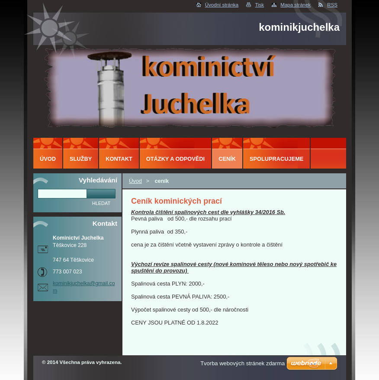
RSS (332, 4)
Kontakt (119, 159)
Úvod (135, 181)
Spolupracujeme (276, 159)
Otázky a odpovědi (175, 159)
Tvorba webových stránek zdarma (242, 363)
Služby (81, 159)
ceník (227, 159)
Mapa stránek (295, 4)
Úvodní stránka (221, 4)
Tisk (259, 4)
